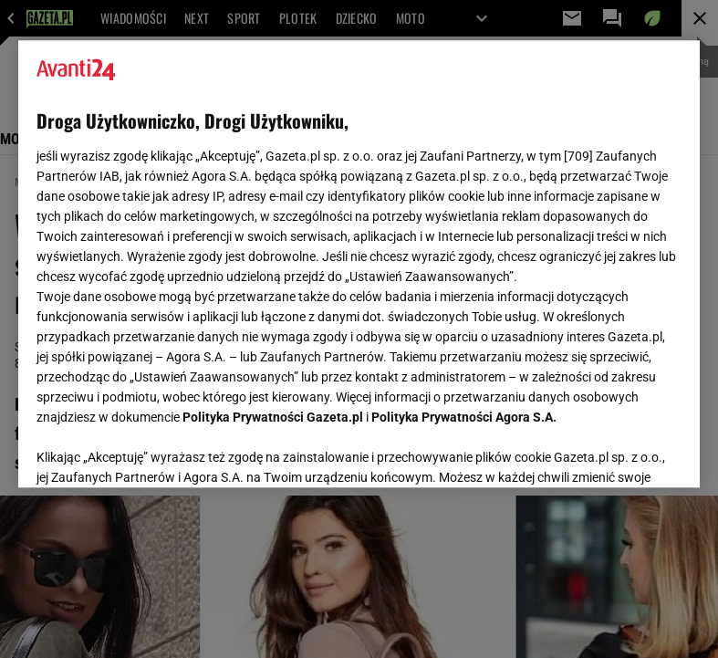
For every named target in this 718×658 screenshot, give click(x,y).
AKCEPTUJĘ (620, 451)
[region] (359, 263)
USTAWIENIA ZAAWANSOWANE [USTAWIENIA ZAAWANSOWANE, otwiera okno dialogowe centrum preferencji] (156, 451)
